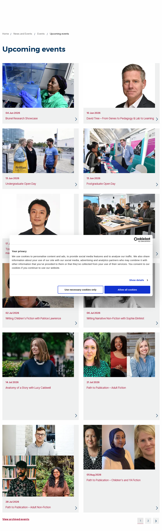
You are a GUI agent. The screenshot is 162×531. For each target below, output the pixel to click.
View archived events (15, 519)
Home (5, 33)
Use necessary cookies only (80, 289)
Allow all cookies (127, 289)
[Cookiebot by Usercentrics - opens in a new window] (136, 239)
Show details (136, 280)
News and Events (23, 33)
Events (41, 33)
